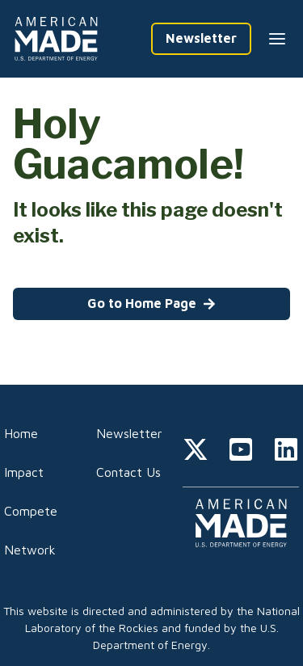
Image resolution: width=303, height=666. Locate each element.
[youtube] (241, 451)
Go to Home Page (151, 303)
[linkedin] (286, 451)
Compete (30, 511)
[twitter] (195, 451)
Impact (24, 472)
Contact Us (128, 472)
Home (21, 433)
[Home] (59, 38)
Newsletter (129, 433)
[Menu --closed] (277, 39)
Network (30, 549)
